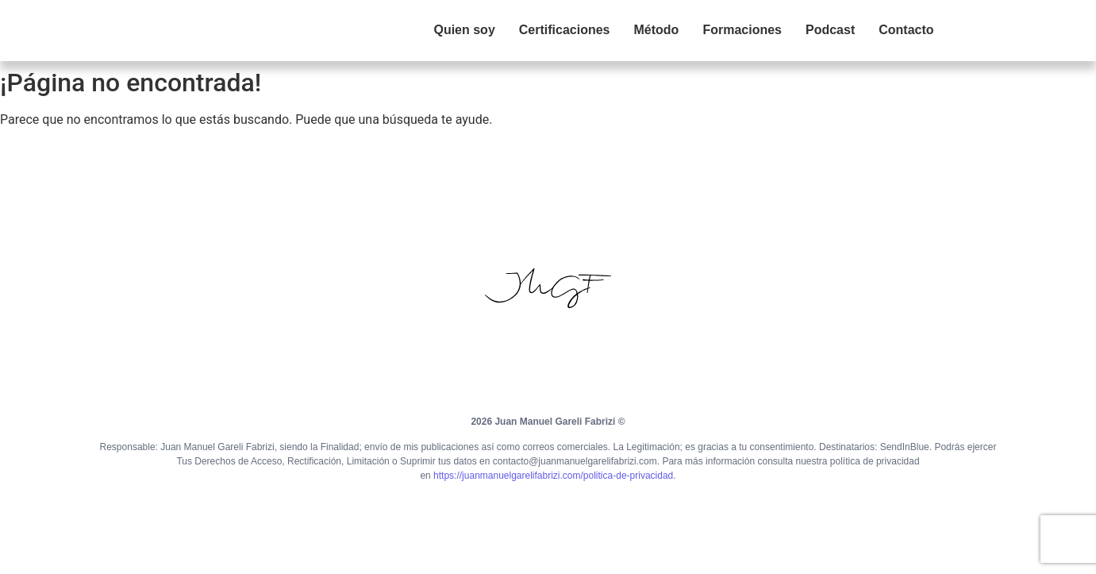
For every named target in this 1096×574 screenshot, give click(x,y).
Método (656, 30)
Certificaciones (564, 30)
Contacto (906, 30)
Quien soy (463, 30)
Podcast (830, 30)
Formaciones (742, 30)
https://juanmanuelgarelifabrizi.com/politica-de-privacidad (553, 475)
